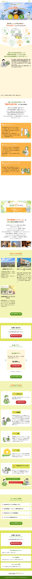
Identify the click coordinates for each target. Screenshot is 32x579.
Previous (6, 360)
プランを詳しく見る (16, 365)
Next (25, 360)
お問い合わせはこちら (17, 335)
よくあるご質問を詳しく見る (16, 523)
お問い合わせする (21, 402)
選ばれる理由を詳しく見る (16, 313)
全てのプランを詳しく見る (16, 376)
